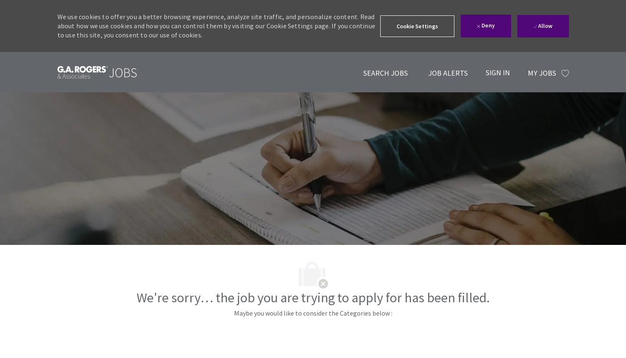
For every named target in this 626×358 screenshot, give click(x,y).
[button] (417, 26)
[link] (97, 72)
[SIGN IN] (498, 72)
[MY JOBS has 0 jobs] (548, 73)
